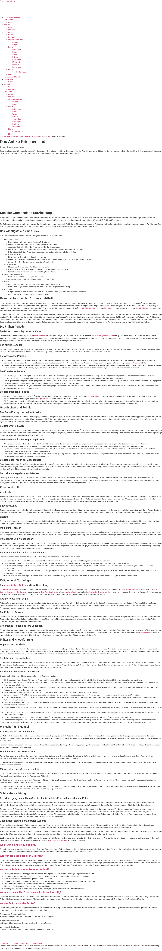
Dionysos (120, 592)
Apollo (67, 592)
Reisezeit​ (15, 57)
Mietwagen (12, 30)
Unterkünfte (8, 20)
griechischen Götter (15, 585)
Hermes (101, 592)
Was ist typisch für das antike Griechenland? (24, 869)
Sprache (136, 363)
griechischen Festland (90, 308)
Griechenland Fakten (22, 136)
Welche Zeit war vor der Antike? (17, 903)
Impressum (37, 943)
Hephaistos (93, 592)
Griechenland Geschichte (41, 136)
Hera (42, 592)
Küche (10, 69)
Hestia (110, 592)
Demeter (55, 592)
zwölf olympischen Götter (130, 590)
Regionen (15, 64)
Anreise (7, 25)
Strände (15, 42)
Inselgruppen (17, 67)
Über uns (6, 943)
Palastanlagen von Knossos (105, 336)
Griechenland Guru (7, 136)
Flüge (10, 27)
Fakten (10, 47)
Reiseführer (16, 50)
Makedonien (95, 396)
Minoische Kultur (40, 336)
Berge (14, 45)
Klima (14, 52)
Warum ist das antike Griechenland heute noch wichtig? (30, 892)
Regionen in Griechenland (57, 840)
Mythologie (16, 62)
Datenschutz (25, 943)
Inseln (10, 35)
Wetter (14, 55)
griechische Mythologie (11, 590)
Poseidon (48, 592)
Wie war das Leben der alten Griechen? (21, 855)
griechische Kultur (46, 399)
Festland (11, 37)
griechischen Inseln (146, 308)
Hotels (10, 22)
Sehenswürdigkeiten (15, 40)
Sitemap (15, 943)
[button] (81, 844)
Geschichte (16, 60)
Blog (10, 74)
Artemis (73, 592)
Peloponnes (108, 308)
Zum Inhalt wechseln (7, 1)
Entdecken (8, 32)
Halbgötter (145, 633)
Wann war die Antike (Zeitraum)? (18, 844)
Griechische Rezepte (19, 72)
